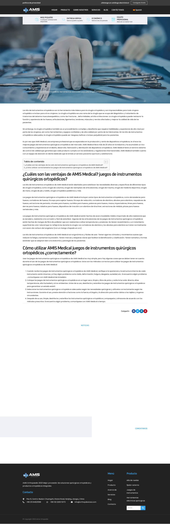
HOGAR (54, 10)
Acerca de (112, 490)
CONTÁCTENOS (118, 10)
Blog (109, 499)
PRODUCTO (65, 10)
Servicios (111, 494)
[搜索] (143, 508)
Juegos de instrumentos (132, 491)
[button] (134, 311)
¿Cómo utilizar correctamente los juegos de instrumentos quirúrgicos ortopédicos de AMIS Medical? (66, 168)
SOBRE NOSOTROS (80, 10)
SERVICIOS (96, 10)
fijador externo (133, 485)
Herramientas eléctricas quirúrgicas (136, 499)
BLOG (106, 10)
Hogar (110, 480)
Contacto (112, 504)
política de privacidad (31, 3)
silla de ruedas (133, 480)
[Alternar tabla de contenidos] (104, 162)
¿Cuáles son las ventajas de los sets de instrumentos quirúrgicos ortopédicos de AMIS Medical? (64, 165)
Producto (112, 485)
